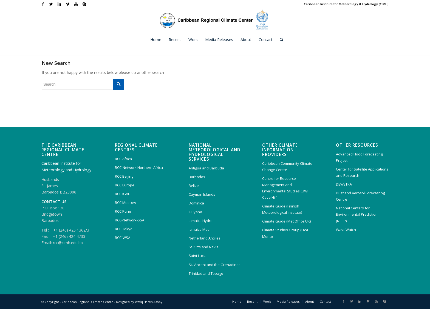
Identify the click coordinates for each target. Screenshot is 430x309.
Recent (252, 301)
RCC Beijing (124, 176)
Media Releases (288, 301)
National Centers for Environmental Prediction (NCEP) (357, 214)
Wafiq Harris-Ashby (148, 302)
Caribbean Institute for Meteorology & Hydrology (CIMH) (346, 4)
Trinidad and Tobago (206, 273)
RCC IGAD (123, 193)
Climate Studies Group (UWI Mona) (285, 233)
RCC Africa (123, 158)
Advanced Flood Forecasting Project (359, 157)
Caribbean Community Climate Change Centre (287, 166)
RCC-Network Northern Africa (139, 167)
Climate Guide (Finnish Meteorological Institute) (282, 209)
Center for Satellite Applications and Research (362, 172)
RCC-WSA (122, 237)
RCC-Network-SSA (129, 220)
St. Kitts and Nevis (203, 246)
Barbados (197, 176)
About (309, 301)
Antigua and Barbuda (206, 168)
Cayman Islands (202, 194)
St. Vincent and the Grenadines (215, 264)
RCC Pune (123, 211)
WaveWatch (346, 229)
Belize (194, 185)
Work (267, 301)
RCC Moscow (125, 202)
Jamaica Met (199, 229)
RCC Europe (124, 185)
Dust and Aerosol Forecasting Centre (360, 196)
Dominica (196, 203)
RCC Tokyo (123, 228)
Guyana (195, 211)
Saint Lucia (197, 255)
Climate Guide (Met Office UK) (286, 221)
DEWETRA (344, 184)
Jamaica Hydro (201, 220)
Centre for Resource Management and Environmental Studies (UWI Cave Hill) (285, 188)
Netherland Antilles (204, 238)
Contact (325, 301)
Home (236, 301)
